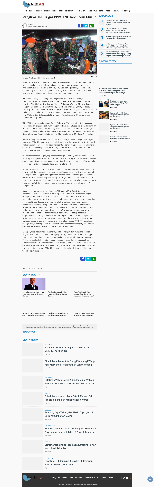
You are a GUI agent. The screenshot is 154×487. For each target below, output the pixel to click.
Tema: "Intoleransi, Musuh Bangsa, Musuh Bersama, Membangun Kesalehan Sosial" (84, 294)
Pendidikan (69, 11)
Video (108, 11)
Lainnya (115, 11)
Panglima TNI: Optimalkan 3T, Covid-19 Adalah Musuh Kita (58, 314)
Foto (101, 11)
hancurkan (31, 268)
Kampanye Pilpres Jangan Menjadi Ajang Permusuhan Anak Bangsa (33, 314)
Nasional (48, 345)
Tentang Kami (55, 478)
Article (48, 409)
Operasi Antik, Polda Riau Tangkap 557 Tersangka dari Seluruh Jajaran (118, 37)
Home (24, 11)
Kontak (103, 478)
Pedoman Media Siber (92, 478)
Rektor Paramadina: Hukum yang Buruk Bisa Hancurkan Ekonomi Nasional (33, 294)
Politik (39, 11)
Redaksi (64, 478)
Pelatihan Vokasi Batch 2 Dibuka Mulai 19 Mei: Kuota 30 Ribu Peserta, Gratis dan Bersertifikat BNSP (69, 383)
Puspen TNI (49, 458)
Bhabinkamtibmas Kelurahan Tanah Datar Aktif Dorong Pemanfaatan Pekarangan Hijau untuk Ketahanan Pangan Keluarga (117, 47)
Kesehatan (93, 11)
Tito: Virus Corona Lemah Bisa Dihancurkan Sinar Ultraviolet (84, 314)
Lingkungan (81, 11)
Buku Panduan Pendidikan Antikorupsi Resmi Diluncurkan (120, 138)
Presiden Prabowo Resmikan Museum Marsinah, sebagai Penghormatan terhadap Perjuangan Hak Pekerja (113, 90)
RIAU (30, 11)
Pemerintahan (50, 426)
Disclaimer (78, 478)
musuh (40, 268)
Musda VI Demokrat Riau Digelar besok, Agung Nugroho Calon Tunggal (120, 103)
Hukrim (47, 11)
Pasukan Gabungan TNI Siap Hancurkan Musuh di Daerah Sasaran (57, 294)
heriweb (95, 484)
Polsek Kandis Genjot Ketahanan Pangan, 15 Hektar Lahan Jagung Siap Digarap (118, 22)
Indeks (125, 11)
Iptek (61, 11)
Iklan (71, 478)
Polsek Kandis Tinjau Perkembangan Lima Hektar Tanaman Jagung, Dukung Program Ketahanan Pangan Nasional (118, 54)
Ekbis (54, 11)
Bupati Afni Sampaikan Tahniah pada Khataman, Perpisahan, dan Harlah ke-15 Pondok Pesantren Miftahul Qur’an (71, 432)
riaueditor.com (69, 484)
